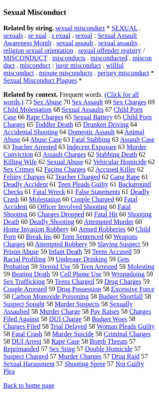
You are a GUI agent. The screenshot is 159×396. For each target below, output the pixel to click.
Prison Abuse (21, 251)
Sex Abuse (47, 102)
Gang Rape (125, 176)
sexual (83, 35)
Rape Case (66, 341)
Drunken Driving (106, 124)
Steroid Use (54, 266)
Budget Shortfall (121, 296)
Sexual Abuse (65, 161)
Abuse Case (46, 139)
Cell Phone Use (81, 274)
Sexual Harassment (29, 363)
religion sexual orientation (38, 50)
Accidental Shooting (30, 131)
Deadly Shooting (51, 221)
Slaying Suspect (118, 244)
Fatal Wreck (49, 191)
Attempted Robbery (61, 244)
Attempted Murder (109, 221)
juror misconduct (78, 65)
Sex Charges (130, 102)
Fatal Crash (27, 333)
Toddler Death (54, 124)
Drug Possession (79, 289)
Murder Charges (80, 356)
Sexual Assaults (83, 109)
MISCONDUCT (25, 57)
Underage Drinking (81, 259)
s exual (61, 35)
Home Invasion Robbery (36, 229)
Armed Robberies (101, 229)
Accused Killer (115, 169)
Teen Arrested (98, 266)
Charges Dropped (60, 214)
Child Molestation (27, 109)
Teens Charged (74, 281)
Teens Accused (112, 251)
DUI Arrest (27, 341)
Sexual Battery (93, 117)
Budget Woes (109, 318)
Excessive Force (132, 289)
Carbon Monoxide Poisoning (50, 296)
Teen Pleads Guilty (83, 184)
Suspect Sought (24, 303)
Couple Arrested (25, 289)
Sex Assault (87, 102)
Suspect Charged (25, 356)
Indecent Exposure (92, 146)
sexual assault (74, 43)
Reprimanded (21, 348)
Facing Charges (65, 169)
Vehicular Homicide (120, 161)
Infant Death (65, 251)
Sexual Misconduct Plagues (40, 80)
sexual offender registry (110, 50)
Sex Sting (62, 348)
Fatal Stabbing (91, 139)
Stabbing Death (116, 154)
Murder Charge (60, 311)
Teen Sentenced (83, 236)
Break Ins (39, 236)
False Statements (97, 191)
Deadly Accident (25, 184)
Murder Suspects (77, 303)
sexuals (13, 35)
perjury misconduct (123, 72)
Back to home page (29, 385)
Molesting (140, 266)
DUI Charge (65, 318)
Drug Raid (125, 356)
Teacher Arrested (34, 146)
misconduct (35, 65)
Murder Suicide (73, 333)
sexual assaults (118, 43)
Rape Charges (44, 117)
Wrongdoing (127, 274)
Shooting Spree (85, 363)
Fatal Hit (105, 214)
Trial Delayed (68, 326)
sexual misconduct (80, 28)
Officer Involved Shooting (72, 206)
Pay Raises (104, 311)
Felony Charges (24, 176)
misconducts (69, 57)
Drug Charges (122, 281)
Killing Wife (20, 161)
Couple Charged (92, 199)
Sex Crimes (18, 169)
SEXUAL (125, 28)
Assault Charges (64, 154)
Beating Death (31, 274)
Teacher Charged (77, 176)
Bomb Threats (109, 341)
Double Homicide (108, 348)
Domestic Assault (91, 131)
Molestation (44, 199)
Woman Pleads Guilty (126, 326)
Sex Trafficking (24, 281)
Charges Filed (21, 326)
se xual (37, 35)
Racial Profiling (24, 259)
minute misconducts (65, 72)
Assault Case (137, 139)
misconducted (109, 57)
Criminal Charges (127, 333)
